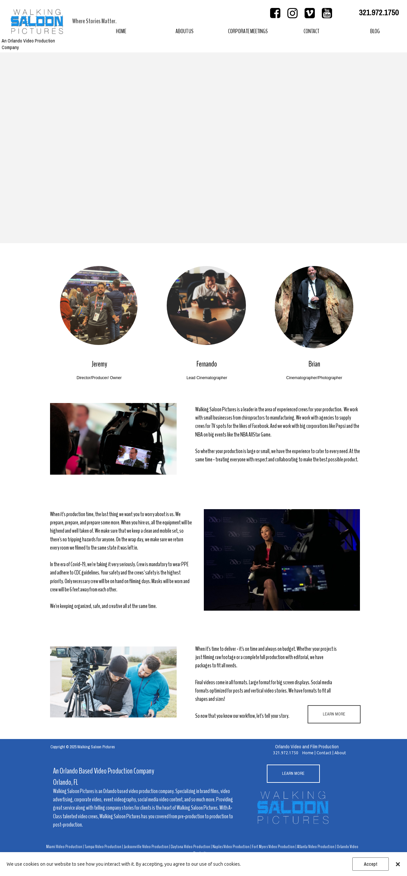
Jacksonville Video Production (146, 846)
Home (308, 753)
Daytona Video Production (190, 846)
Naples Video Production (231, 846)
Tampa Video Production (103, 846)
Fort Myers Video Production (273, 846)
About (340, 753)
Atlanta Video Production (315, 846)
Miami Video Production (64, 846)
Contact (324, 753)
